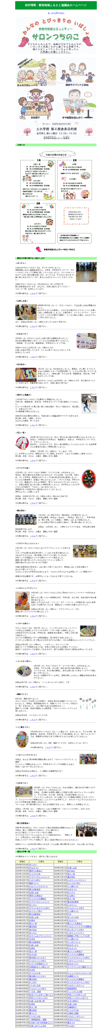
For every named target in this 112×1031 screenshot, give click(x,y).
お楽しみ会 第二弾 (37, 1001)
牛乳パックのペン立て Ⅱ (78, 998)
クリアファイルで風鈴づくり (80, 967)
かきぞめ (33, 954)
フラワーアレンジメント (39, 877)
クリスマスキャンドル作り (79, 958)
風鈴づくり (34, 883)
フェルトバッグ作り (37, 989)
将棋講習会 (72, 989)
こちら (33, 293)
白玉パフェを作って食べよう (41, 995)
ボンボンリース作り (76, 930)
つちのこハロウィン (76, 985)
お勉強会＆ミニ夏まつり (39, 967)
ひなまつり (34, 868)
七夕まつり (72, 889)
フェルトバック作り (76, 908)
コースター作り (74, 883)
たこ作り (33, 982)
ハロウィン (72, 905)
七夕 (69, 914)
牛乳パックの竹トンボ (77, 995)
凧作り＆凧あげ (35, 871)
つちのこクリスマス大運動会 (80, 927)
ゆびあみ (71, 871)
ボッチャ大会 (73, 917)
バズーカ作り (34, 880)
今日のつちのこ (74, 1020)
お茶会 (32, 920)
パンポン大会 (34, 985)
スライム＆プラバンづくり (40, 936)
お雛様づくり (73, 976)
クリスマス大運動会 (37, 899)
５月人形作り (73, 1001)
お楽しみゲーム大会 (37, 1026)
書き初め (71, 877)
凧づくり (33, 1013)
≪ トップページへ (56, 13)
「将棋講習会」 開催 (37, 1020)
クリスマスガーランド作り (79, 982)
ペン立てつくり (74, 942)
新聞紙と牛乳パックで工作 (79, 936)
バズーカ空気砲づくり (38, 964)
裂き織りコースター (37, 958)
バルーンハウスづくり (38, 886)
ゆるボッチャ (73, 945)
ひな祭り (71, 896)
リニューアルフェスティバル (80, 973)
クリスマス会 (34, 874)
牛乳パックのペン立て (38, 998)
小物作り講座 (73, 1013)
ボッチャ (33, 865)
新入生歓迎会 (34, 889)
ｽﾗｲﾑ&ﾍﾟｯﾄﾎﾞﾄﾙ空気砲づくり (41, 1023)
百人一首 (71, 874)
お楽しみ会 (72, 868)
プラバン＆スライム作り (39, 908)
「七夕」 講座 (35, 992)
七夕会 (32, 939)
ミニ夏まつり (73, 886)
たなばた (71, 1026)
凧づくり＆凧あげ (75, 923)
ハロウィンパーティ (76, 933)
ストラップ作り (35, 911)
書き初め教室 (73, 902)
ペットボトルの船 (75, 992)
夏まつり (71, 1023)
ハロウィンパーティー (77, 880)
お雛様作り (72, 1007)
